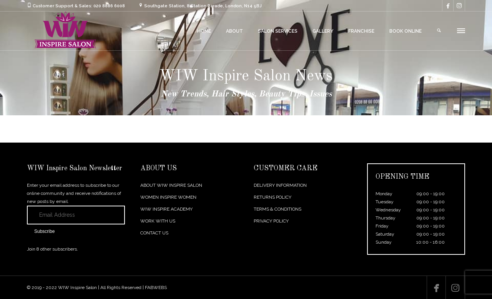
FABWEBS (156, 287)
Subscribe (44, 231)
